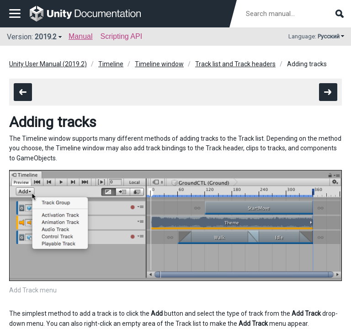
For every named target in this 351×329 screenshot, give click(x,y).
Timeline (110, 64)
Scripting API (121, 36)
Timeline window (159, 64)
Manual (80, 36)
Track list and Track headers (235, 64)
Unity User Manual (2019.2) (48, 64)
